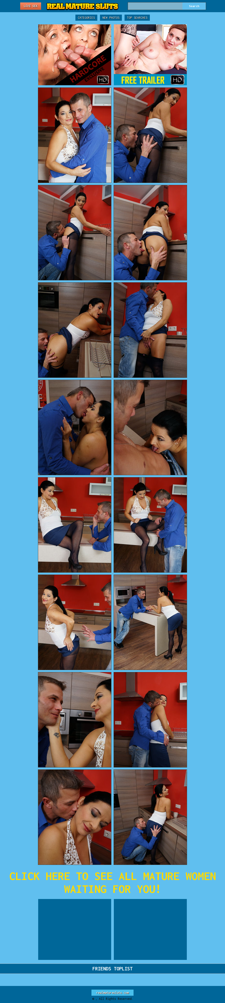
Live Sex (30, 6)
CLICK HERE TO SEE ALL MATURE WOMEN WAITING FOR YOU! (112, 882)
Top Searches (137, 17)
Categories (86, 17)
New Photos (110, 17)
